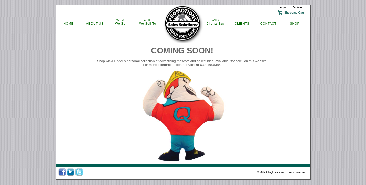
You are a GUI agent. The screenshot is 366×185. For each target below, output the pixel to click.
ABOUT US (95, 23)
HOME (69, 23)
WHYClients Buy (216, 21)
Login (282, 7)
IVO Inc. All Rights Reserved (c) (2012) (183, 178)
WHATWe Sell (121, 21)
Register (297, 7)
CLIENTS (242, 23)
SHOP (295, 23)
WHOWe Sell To (147, 21)
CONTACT (268, 23)
